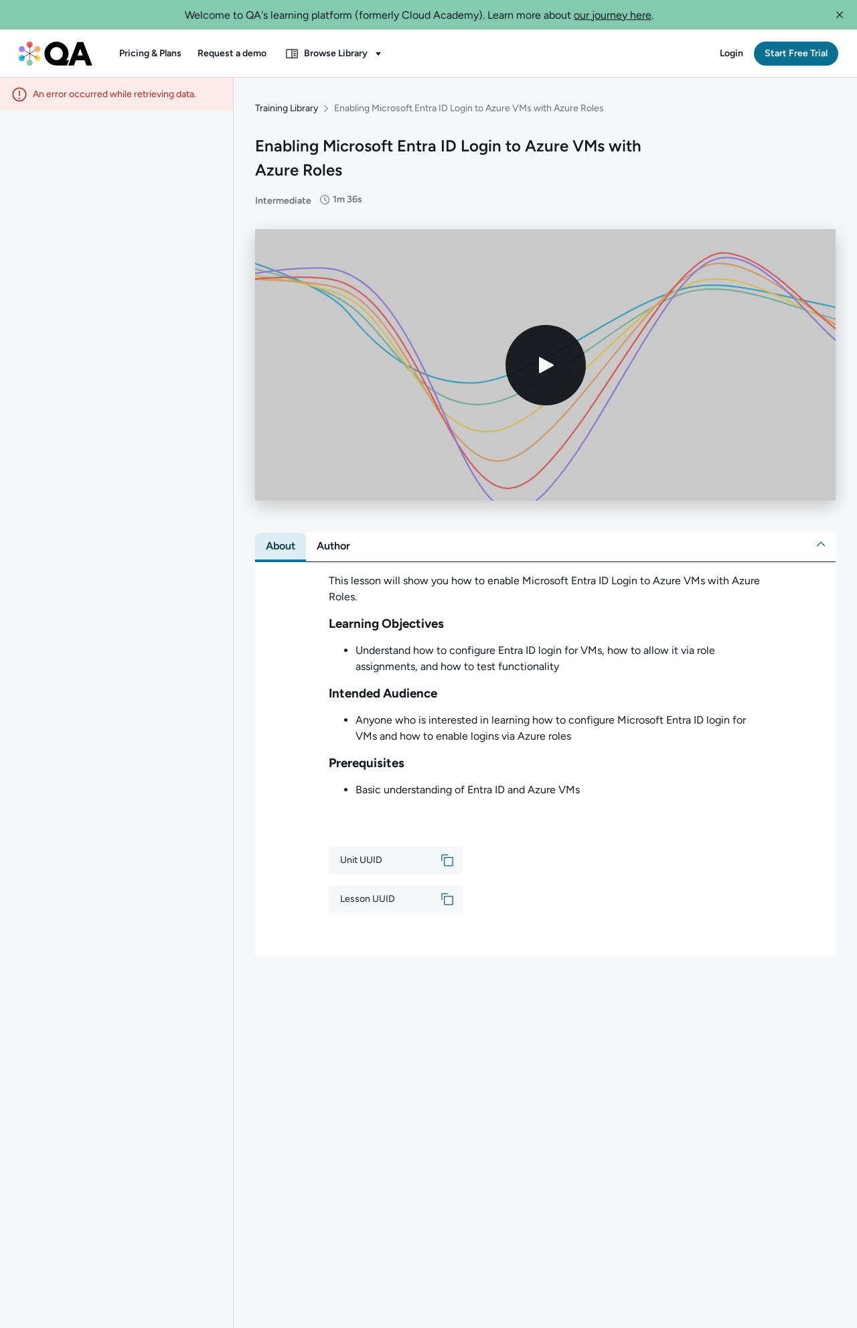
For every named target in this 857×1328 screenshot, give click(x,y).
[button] (839, 14)
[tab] (280, 544)
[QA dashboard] (55, 53)
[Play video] (545, 363)
